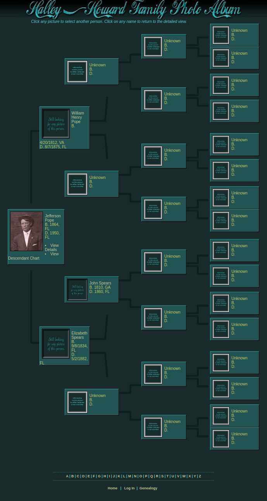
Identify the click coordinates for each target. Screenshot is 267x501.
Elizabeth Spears (80, 335)
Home (112, 488)
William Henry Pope (78, 117)
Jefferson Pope (53, 218)
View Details (52, 247)
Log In (129, 488)
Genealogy (148, 488)
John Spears (100, 283)
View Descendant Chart (33, 256)
